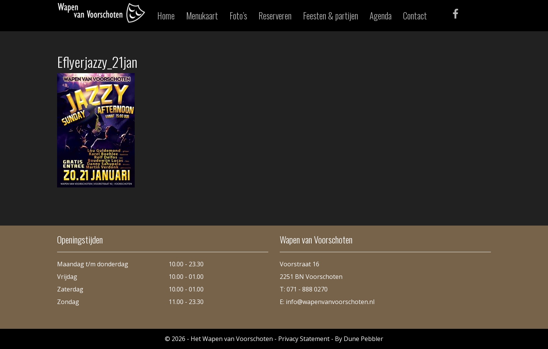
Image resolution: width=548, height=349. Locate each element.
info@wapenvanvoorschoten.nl (330, 302)
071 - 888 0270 (307, 289)
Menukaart (202, 15)
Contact (415, 15)
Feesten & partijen (330, 15)
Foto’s (238, 15)
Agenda (381, 15)
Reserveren (275, 15)
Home (166, 15)
